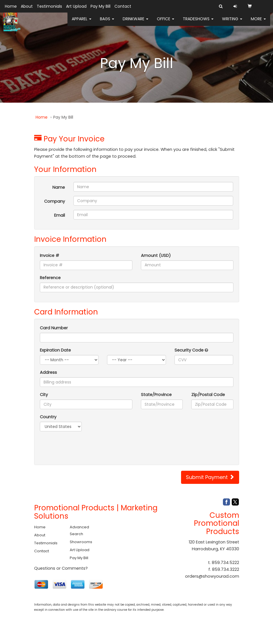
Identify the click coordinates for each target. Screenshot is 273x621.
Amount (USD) (156, 255)
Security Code (191, 350)
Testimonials (49, 6)
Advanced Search (79, 530)
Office (165, 23)
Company (54, 201)
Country (48, 417)
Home (11, 6)
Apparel (81, 23)
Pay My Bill (100, 6)
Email (59, 215)
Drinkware (135, 23)
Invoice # (49, 255)
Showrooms (81, 542)
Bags (107, 23)
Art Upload (76, 6)
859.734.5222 (225, 562)
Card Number (54, 328)
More (258, 23)
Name (58, 187)
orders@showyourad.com (212, 576)
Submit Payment (210, 477)
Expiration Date (55, 350)
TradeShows (198, 23)
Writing (232, 23)
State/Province (156, 394)
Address (48, 372)
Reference (50, 278)
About (27, 6)
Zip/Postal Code (208, 394)
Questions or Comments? (61, 568)
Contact (122, 6)
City (44, 394)
